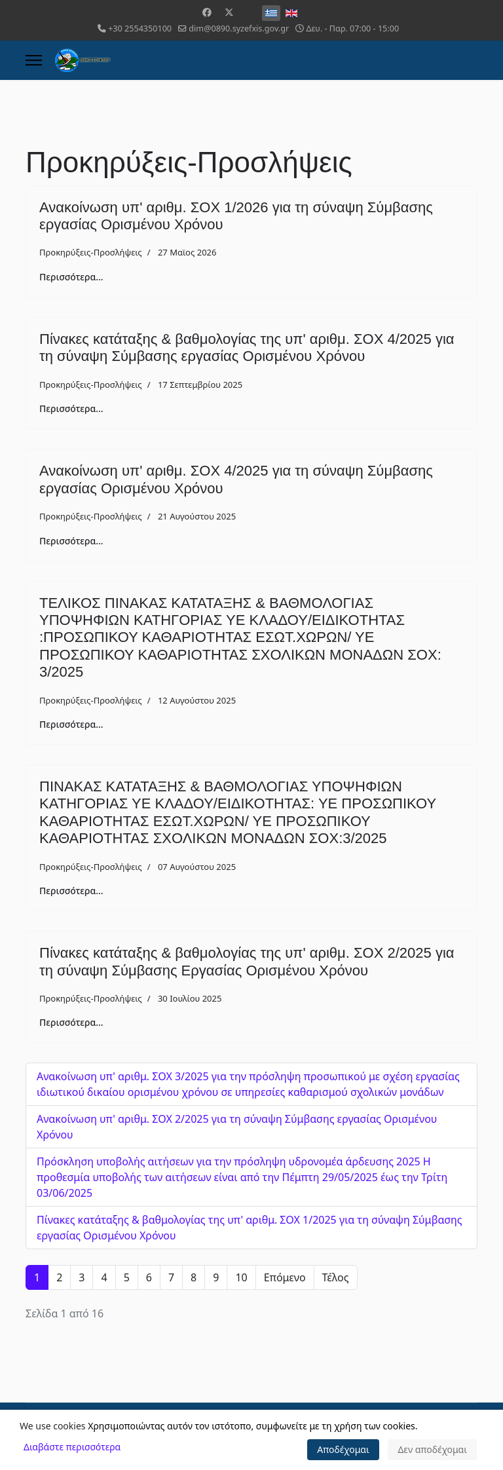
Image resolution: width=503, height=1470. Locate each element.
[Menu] (34, 60)
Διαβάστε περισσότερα (72, 1447)
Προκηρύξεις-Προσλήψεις (90, 252)
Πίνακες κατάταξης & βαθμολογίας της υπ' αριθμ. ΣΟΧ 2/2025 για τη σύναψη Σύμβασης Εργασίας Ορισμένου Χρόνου (247, 961)
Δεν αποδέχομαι (432, 1449)
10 (241, 1277)
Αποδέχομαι (343, 1449)
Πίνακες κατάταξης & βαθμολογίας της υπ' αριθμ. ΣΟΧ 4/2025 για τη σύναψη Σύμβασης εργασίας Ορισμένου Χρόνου (247, 347)
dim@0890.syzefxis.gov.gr (239, 28)
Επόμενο (285, 1277)
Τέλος (335, 1277)
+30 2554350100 (140, 28)
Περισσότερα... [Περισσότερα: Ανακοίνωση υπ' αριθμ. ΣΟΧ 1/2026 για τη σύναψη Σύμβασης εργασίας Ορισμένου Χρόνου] (71, 277)
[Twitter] (229, 12)
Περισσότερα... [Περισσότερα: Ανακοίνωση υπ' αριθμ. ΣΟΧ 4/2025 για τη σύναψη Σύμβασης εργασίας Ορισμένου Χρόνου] (71, 541)
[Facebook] (207, 12)
